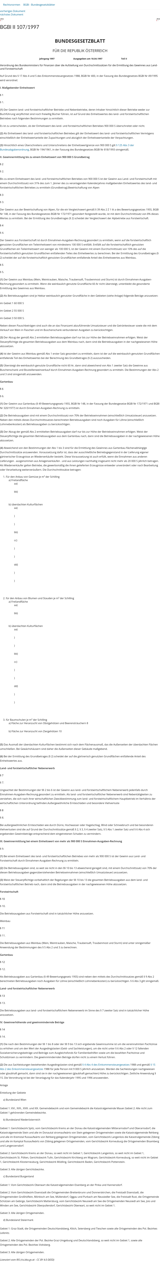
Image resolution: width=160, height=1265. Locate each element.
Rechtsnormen (11, 4)
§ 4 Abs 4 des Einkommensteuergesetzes (106, 1064)
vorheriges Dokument (12, 11)
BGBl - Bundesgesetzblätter (39, 4)
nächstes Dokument (11, 14)
